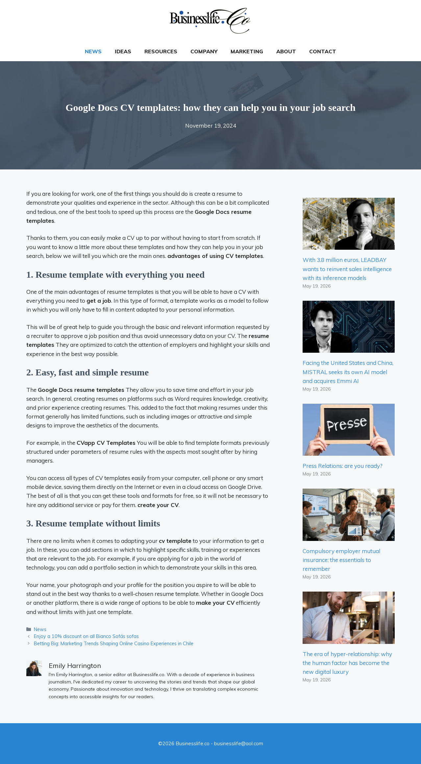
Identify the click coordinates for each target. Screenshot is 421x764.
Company (203, 51)
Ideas (123, 51)
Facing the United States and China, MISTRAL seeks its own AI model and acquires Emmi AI (348, 371)
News (93, 51)
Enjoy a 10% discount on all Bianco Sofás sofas (86, 636)
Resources (160, 51)
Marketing (247, 51)
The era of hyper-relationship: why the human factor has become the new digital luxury (347, 662)
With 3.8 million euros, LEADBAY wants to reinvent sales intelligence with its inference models (347, 268)
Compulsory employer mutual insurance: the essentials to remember (341, 560)
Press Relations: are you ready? (343, 465)
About (286, 51)
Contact (322, 51)
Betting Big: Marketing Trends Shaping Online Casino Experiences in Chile (113, 643)
